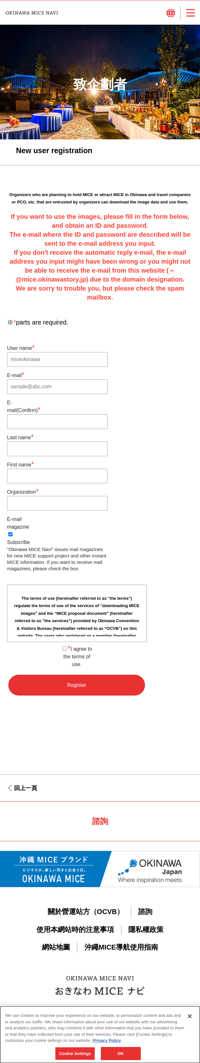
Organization (23, 491)
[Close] (190, 1019)
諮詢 (145, 912)
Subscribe (18, 538)
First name (20, 464)
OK (120, 1056)
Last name (20, 437)
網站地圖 (56, 947)
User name (21, 347)
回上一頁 (25, 788)
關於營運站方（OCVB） (86, 912)
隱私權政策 (146, 930)
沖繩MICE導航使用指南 (121, 947)
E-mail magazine (18, 523)
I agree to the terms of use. (77, 656)
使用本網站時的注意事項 (75, 930)
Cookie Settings (75, 1056)
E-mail (15, 375)
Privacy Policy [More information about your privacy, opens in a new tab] (107, 1043)
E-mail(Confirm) (24, 407)
